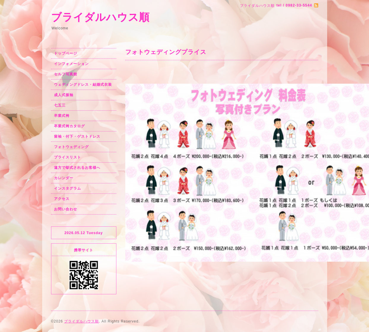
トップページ (65, 53)
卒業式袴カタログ (69, 126)
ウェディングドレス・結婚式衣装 (83, 84)
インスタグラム (67, 188)
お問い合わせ (65, 209)
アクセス (61, 199)
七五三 (60, 105)
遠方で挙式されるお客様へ (77, 168)
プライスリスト (67, 157)
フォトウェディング (71, 147)
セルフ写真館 (65, 74)
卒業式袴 (61, 116)
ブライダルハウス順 (100, 17)
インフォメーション (71, 64)
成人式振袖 (63, 95)
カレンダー (63, 178)
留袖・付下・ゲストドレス (77, 136)
